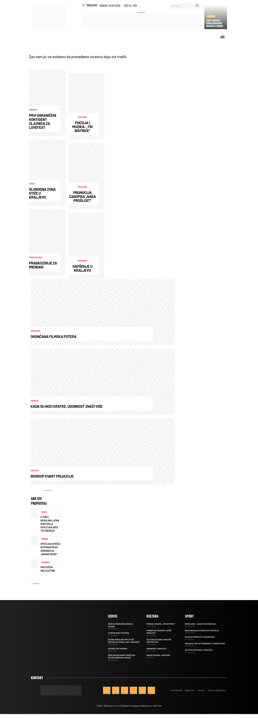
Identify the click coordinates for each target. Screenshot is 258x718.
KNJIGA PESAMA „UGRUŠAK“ (158, 655)
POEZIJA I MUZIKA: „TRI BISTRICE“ (82, 127)
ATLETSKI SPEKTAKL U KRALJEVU (199, 649)
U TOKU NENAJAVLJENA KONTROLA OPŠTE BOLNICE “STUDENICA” (49, 523)
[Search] (197, 5)
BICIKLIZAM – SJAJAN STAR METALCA (200, 623)
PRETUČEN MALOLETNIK (47, 569)
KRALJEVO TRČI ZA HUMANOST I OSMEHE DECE (205, 643)
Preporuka (35, 258)
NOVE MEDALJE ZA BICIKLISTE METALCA (202, 630)
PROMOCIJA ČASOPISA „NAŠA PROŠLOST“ (82, 196)
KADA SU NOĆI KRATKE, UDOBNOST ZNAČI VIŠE (67, 406)
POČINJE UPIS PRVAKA (117, 648)
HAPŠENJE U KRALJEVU (82, 268)
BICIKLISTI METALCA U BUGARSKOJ (199, 636)
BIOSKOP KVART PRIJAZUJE (52, 476)
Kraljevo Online (113, 705)
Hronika (82, 261)
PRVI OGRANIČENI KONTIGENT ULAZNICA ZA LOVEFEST (42, 121)
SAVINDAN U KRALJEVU (156, 648)
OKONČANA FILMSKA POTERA (54, 336)
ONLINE (131, 705)
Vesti (32, 184)
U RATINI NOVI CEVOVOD (118, 633)
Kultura (82, 117)
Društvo (211, 16)
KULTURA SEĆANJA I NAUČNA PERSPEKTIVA (158, 641)
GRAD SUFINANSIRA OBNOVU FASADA (120, 625)
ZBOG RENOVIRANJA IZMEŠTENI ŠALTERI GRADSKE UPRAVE (121, 656)
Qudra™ (150, 705)
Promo (33, 110)
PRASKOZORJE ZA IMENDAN (43, 265)
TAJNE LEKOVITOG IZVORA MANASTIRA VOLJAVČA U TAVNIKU (214, 23)
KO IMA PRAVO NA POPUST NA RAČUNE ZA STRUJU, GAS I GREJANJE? (124, 641)
